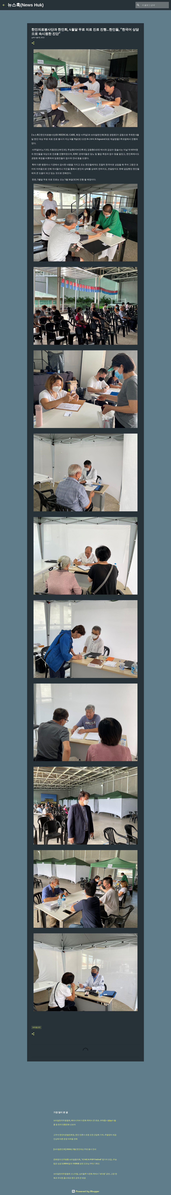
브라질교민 (36, 1027)
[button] (33, 43)
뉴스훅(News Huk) (25, 5)
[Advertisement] (85, 1084)
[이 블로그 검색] (155, 5)
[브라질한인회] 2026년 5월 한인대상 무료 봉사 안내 (74, 1149)
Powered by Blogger (85, 1191)
